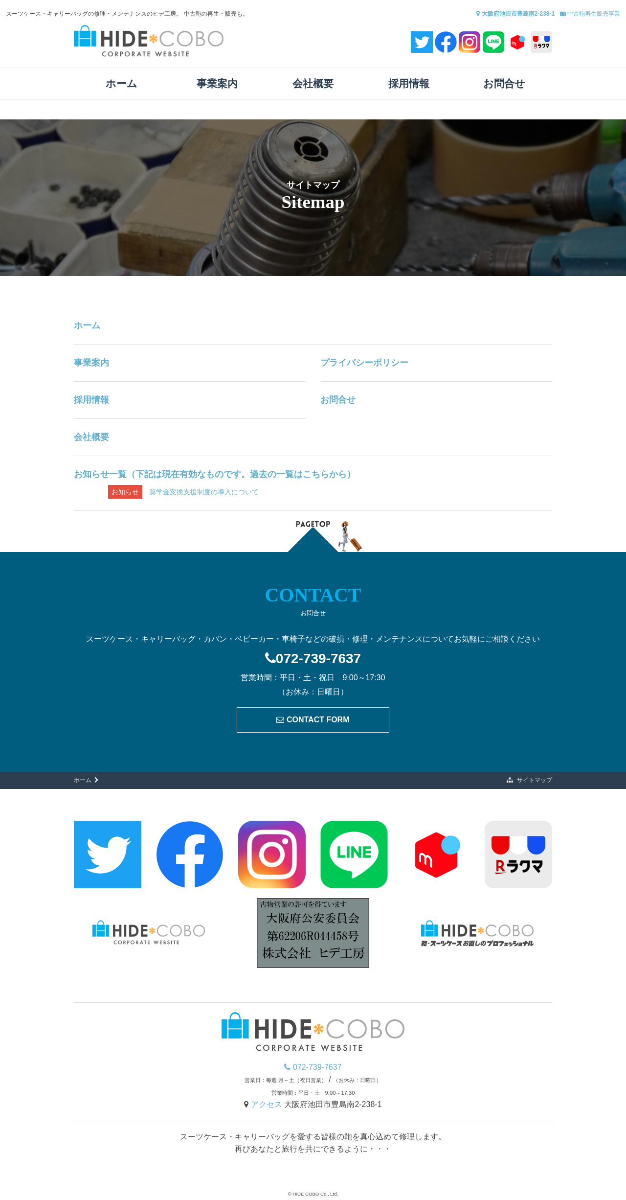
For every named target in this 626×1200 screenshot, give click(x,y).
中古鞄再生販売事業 (590, 13)
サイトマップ (529, 780)
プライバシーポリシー (364, 363)
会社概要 (313, 84)
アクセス (267, 1104)
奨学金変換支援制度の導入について (183, 492)
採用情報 (408, 84)
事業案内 (217, 84)
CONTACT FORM (312, 719)
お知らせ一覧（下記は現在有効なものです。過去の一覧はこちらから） (215, 474)
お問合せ (504, 84)
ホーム (121, 84)
